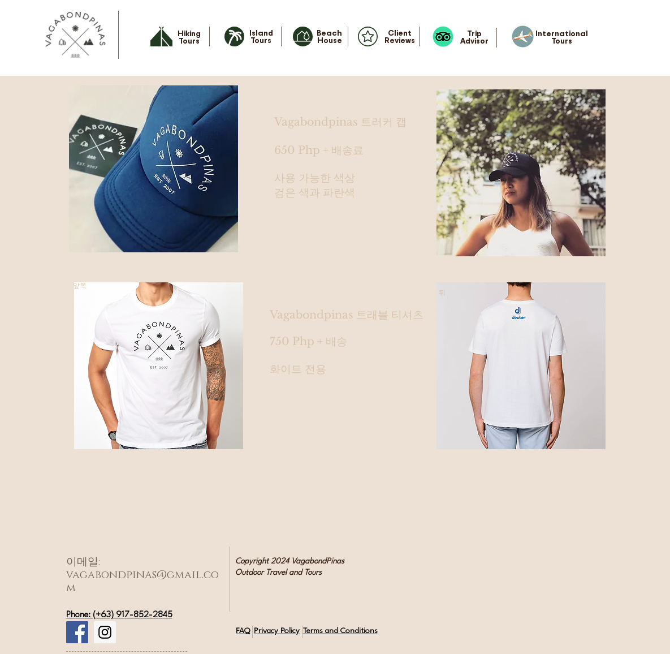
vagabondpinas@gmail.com (142, 581)
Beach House (329, 36)
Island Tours (261, 36)
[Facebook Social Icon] (77, 632)
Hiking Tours (189, 37)
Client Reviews (399, 36)
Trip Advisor (474, 37)
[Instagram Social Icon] (105, 632)
